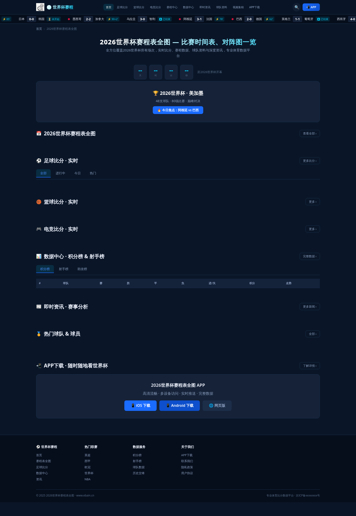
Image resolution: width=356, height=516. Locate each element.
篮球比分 (129, 7)
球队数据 (139, 467)
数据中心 (189, 7)
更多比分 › (309, 161)
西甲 (87, 461)
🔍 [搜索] (296, 7)
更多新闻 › (309, 306)
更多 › (312, 202)
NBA (87, 479)
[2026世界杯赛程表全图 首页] (54, 7)
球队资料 (229, 7)
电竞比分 (149, 7)
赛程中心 (169, 7)
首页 (93, 7)
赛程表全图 (43, 461)
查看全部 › (309, 133)
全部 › (312, 334)
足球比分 (109, 7)
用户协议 (187, 473)
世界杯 (89, 473)
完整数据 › (309, 256)
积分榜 (137, 455)
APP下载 (269, 7)
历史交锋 (139, 473)
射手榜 (137, 461)
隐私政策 (187, 467)
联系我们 (187, 461)
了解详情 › (309, 366)
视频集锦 (249, 7)
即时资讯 (209, 7)
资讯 (39, 479)
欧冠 (87, 467)
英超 (87, 455)
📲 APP (311, 7)
